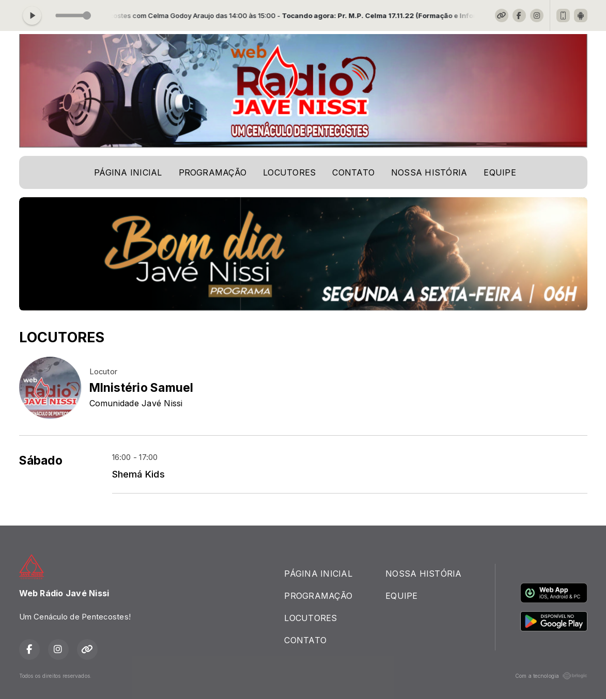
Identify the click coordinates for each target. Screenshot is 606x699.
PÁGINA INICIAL (128, 172)
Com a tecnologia (551, 675)
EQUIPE (500, 172)
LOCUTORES (289, 172)
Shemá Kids (138, 474)
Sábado (41, 460)
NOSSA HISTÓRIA (429, 172)
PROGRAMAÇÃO (213, 172)
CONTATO (353, 172)
